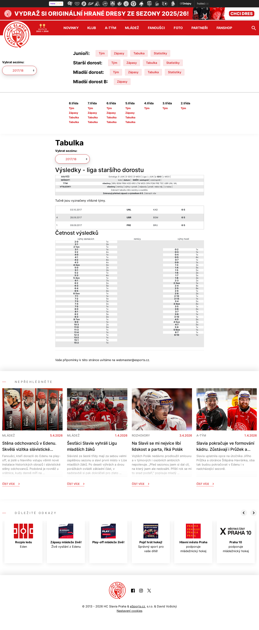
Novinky (71, 27)
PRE (157, 182)
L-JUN (150, 176)
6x (197, 287)
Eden (23, 535)
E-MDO (137, 176)
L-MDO (166, 176)
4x (107, 251)
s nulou (168, 186)
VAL (175, 182)
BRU (114, 182)
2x (107, 243)
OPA (148, 182)
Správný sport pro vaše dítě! (151, 537)
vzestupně (155, 179)
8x (197, 285)
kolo (120, 179)
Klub (91, 27)
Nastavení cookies (129, 610)
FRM (124, 182)
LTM (138, 182)
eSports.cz (137, 605)
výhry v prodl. (131, 186)
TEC (162, 182)
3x (107, 264)
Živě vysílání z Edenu (66, 535)
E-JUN (121, 176)
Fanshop (224, 27)
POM (152, 182)
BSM (119, 182)
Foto (178, 27)
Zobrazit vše (150, 192)
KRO (134, 182)
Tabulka (139, 52)
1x (107, 241)
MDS (143, 182)
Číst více (11, 483)
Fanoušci (156, 27)
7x (107, 279)
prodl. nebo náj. (155, 186)
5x (107, 285)
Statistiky (160, 52)
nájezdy (143, 186)
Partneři (199, 27)
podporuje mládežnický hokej (193, 537)
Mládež (132, 27)
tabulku (122, 189)
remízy (120, 186)
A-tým (110, 27)
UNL (171, 182)
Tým (102, 52)
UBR (166, 182)
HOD (129, 182)
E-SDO (129, 176)
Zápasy (119, 52)
